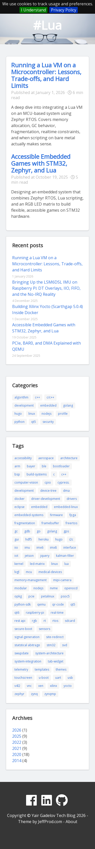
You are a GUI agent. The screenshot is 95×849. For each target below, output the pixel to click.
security (48, 422)
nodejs (46, 413)
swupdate (21, 653)
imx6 (39, 547)
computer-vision (26, 482)
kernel (18, 564)
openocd (71, 588)
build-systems (37, 474)
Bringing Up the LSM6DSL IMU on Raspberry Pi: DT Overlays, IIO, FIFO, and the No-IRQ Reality (46, 288)
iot (16, 555)
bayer (31, 466)
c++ (37, 397)
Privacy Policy (63, 10)
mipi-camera (62, 580)
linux (31, 413)
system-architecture (49, 653)
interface (69, 547)
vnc (29, 686)
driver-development (45, 499)
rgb (34, 621)
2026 (16, 730)
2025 (16, 736)
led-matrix (37, 564)
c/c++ (50, 397)
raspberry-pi (35, 612)
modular (20, 588)
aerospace (46, 458)
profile (63, 413)
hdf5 (28, 539)
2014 (16, 760)
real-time (57, 612)
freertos (71, 523)
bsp (17, 474)
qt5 (33, 422)
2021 (16, 748)
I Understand (33, 10)
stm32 (51, 645)
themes (61, 669)
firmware (56, 515)
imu (27, 547)
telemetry (21, 669)
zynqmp (50, 694)
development (24, 405)
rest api (19, 621)
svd (64, 645)
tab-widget (55, 661)
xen (40, 686)
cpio (48, 482)
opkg (18, 596)
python (19, 422)
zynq (34, 694)
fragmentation (24, 523)
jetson (29, 555)
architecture (69, 458)
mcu (29, 572)
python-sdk (22, 604)
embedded (48, 405)
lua (66, 564)
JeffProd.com (50, 821)
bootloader (61, 466)
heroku (44, 539)
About (71, 821)
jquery (44, 555)
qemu (41, 604)
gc (16, 531)
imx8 (53, 547)
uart (58, 677)
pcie (31, 596)
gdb (27, 531)
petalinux (47, 596)
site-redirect (55, 637)
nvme (54, 588)
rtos (55, 621)
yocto (68, 686)
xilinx (53, 686)
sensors (44, 629)
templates (42, 669)
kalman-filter (65, 555)
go (39, 531)
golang (68, 405)
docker (19, 499)
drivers (72, 499)
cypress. (63, 482)
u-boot (44, 677)
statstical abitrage (27, 645)
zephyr (19, 694)
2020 (16, 754)
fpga (72, 515)
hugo (18, 413)
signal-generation (27, 637)
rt (45, 621)
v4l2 (17, 686)
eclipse (19, 507)
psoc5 (65, 596)
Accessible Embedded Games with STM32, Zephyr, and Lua (40, 163)
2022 (16, 742)
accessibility (23, 458)
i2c (71, 539)
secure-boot (23, 629)
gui (16, 539)
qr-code (58, 604)
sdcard (70, 621)
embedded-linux (66, 507)
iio (16, 547)
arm (17, 466)
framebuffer (50, 523)
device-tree (48, 490)
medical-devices (50, 572)
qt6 (16, 612)
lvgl (16, 572)
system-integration (27, 661)
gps (66, 531)
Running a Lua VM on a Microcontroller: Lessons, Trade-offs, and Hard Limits (46, 75)
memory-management (30, 580)
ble (44, 466)
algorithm (21, 397)
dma (66, 490)
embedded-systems (28, 515)
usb (70, 677)
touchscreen (23, 677)
